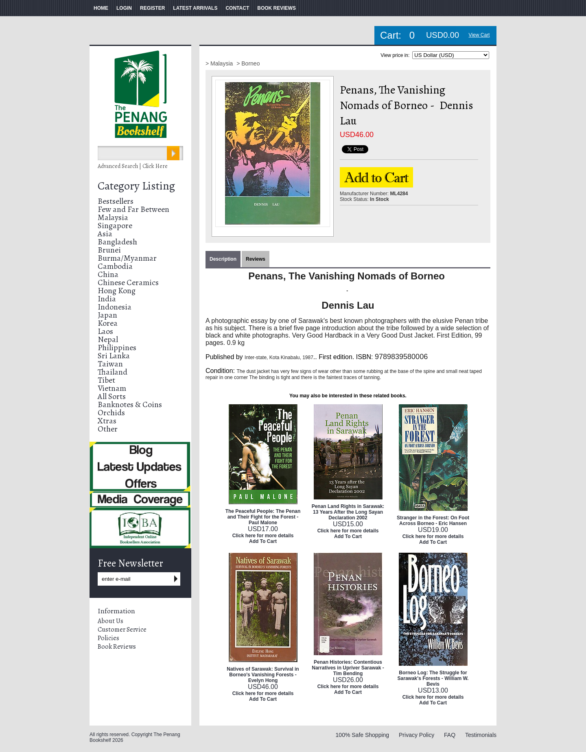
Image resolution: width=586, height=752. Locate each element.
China (108, 274)
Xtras (107, 420)
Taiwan (110, 363)
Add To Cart (263, 541)
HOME (101, 8)
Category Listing (136, 186)
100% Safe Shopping (362, 735)
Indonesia (114, 306)
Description (223, 259)
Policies (108, 638)
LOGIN (124, 8)
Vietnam (112, 388)
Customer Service (122, 629)
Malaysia (113, 217)
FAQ (449, 735)
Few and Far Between (133, 209)
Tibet (106, 380)
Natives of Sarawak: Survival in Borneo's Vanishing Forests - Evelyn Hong (263, 674)
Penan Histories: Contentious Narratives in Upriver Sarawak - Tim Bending (348, 667)
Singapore (115, 225)
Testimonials (480, 735)
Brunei (109, 249)
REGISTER (152, 8)
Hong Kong (117, 290)
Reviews (255, 259)
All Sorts (112, 396)
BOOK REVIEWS (276, 8)
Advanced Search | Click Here (133, 166)
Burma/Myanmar (127, 258)
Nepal (108, 339)
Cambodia (115, 266)
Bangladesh (117, 241)
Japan (107, 315)
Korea (108, 323)
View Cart (479, 35)
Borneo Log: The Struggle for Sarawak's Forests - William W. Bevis (433, 678)
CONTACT (237, 8)
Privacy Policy (416, 735)
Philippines (117, 347)
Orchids (111, 412)
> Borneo (248, 63)
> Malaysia (220, 63)
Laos (105, 331)
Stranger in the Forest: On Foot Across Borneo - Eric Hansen (433, 520)
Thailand (112, 371)
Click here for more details (263, 535)
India (107, 298)
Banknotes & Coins (130, 404)
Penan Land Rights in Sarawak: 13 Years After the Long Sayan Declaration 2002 (348, 512)
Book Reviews (117, 646)
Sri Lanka (114, 355)
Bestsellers (115, 201)
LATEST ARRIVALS (195, 8)
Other (108, 428)
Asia (105, 233)
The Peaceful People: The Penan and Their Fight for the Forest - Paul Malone (263, 516)
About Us (110, 621)
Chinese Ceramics (128, 282)
